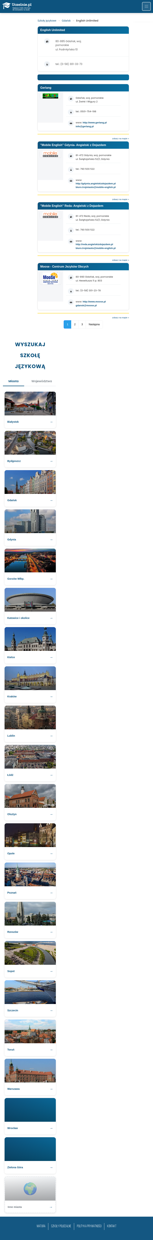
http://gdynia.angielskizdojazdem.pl (96, 183)
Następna (94, 324)
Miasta (13, 381)
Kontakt (111, 1226)
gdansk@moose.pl (86, 305)
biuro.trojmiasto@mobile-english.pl (96, 187)
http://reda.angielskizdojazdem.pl (94, 244)
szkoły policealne (61, 1226)
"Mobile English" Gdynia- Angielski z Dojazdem (73, 145)
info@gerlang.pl (85, 126)
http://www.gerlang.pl (95, 122)
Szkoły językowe (47, 20)
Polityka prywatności (89, 1226)
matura (41, 1226)
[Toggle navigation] (146, 6)
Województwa (41, 381)
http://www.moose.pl (94, 301)
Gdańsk (66, 20)
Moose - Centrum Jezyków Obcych (64, 266)
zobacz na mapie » (120, 138)
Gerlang (45, 87)
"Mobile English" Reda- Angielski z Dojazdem (71, 205)
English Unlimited (52, 30)
